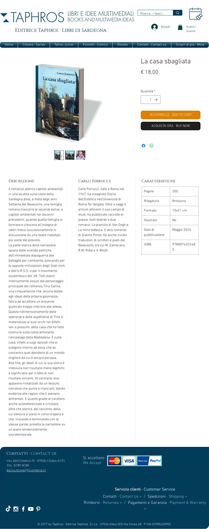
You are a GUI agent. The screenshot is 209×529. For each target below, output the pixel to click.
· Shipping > (176, 496)
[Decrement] (144, 100)
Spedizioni (157, 496)
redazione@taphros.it (26, 470)
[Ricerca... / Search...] (152, 14)
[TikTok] (8, 509)
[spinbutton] (150, 100)
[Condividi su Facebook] (143, 145)
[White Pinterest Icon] (38, 509)
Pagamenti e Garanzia (147, 502)
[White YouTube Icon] (30, 509)
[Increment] (157, 100)
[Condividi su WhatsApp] (151, 145)
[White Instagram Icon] (15, 509)
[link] (180, 27)
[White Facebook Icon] (23, 509)
